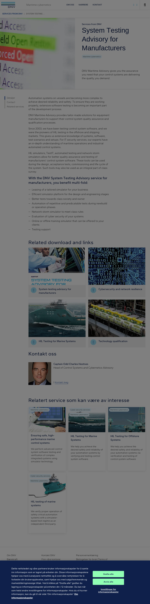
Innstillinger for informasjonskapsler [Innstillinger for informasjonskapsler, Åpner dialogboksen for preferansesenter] (108, 593)
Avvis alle (108, 584)
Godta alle (108, 576)
